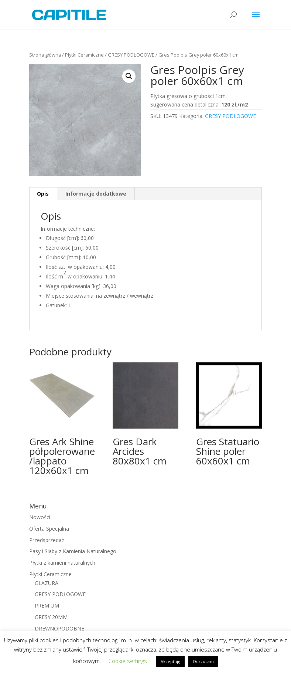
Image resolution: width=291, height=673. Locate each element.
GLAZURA (46, 582)
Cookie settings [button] (128, 660)
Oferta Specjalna (49, 528)
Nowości (39, 517)
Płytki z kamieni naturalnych (62, 562)
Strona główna (45, 54)
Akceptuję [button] (170, 661)
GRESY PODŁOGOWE (131, 54)
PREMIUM (47, 605)
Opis (43, 193)
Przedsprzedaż (46, 540)
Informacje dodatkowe (95, 193)
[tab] (43, 193)
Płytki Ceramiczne (84, 54)
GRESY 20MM (51, 616)
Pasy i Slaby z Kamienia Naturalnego (72, 551)
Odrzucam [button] (203, 661)
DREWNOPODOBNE (59, 628)
